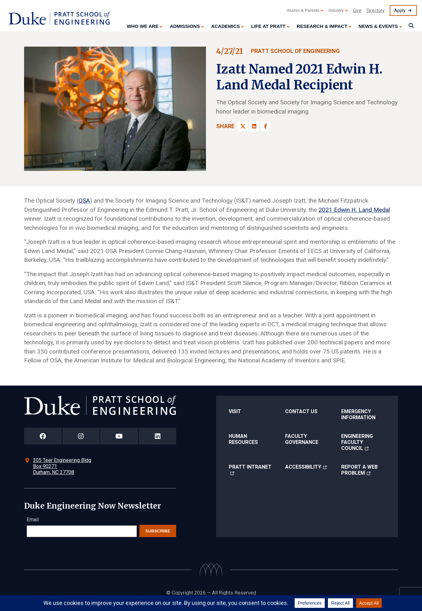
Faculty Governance (301, 439)
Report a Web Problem (359, 470)
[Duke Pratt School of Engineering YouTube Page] (119, 436)
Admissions (185, 26)
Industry (336, 10)
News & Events (378, 26)
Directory (376, 10)
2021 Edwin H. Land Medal (354, 209)
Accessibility (303, 467)
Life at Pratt (268, 26)
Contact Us (301, 411)
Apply (400, 10)
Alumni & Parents (303, 10)
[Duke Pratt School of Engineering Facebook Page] (43, 436)
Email (33, 520)
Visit (235, 411)
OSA (84, 200)
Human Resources (243, 439)
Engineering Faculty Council (357, 442)
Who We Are (142, 26)
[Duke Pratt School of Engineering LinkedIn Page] (157, 436)
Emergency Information (358, 414)
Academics (225, 26)
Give (357, 10)
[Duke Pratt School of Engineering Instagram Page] (80, 436)
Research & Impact (322, 26)
